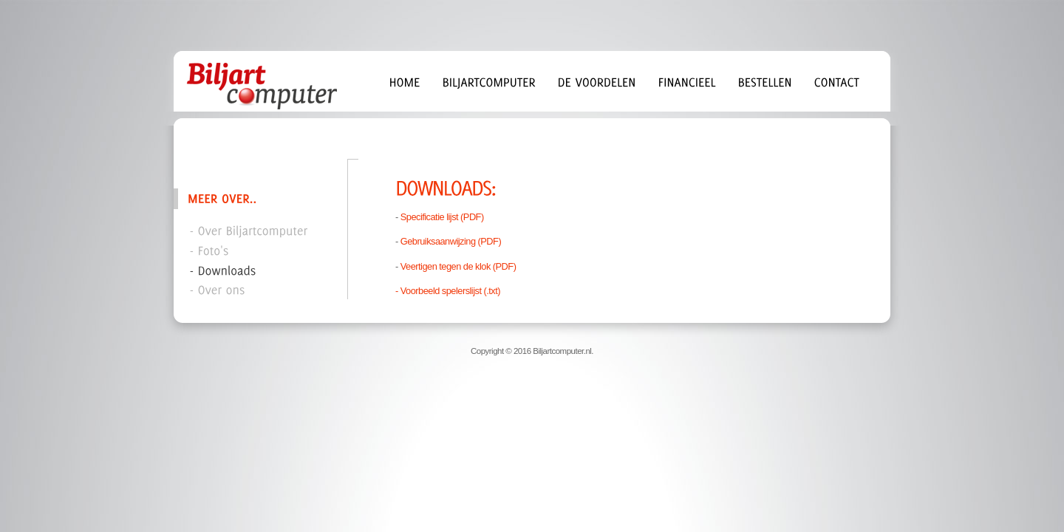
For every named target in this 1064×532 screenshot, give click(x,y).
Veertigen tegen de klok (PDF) (458, 266)
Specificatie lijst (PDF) (442, 216)
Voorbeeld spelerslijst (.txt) (450, 290)
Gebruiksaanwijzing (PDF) (450, 241)
